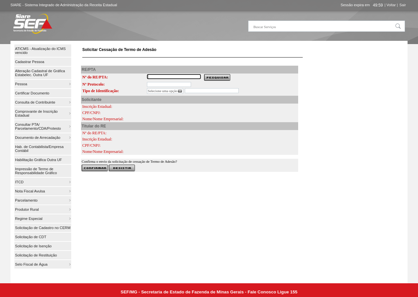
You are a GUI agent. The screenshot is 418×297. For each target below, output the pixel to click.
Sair (402, 5)
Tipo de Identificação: (100, 91)
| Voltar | (391, 5)
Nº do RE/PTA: (95, 77)
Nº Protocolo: (93, 84)
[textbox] (326, 26)
